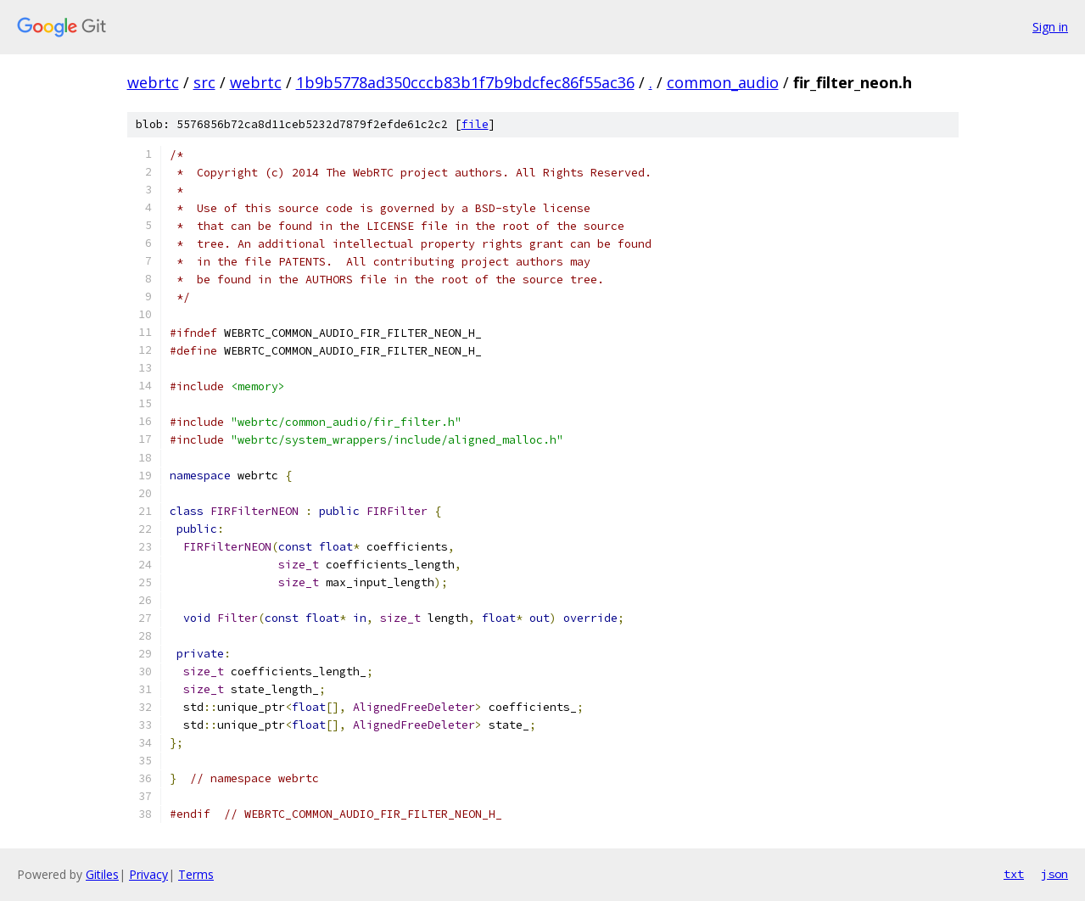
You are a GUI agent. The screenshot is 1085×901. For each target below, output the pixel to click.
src (204, 82)
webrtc (153, 82)
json (1054, 873)
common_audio (723, 82)
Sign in (1050, 27)
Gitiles (102, 874)
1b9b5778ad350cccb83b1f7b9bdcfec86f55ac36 (465, 82)
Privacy (148, 874)
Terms (196, 874)
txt (1014, 873)
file (475, 124)
